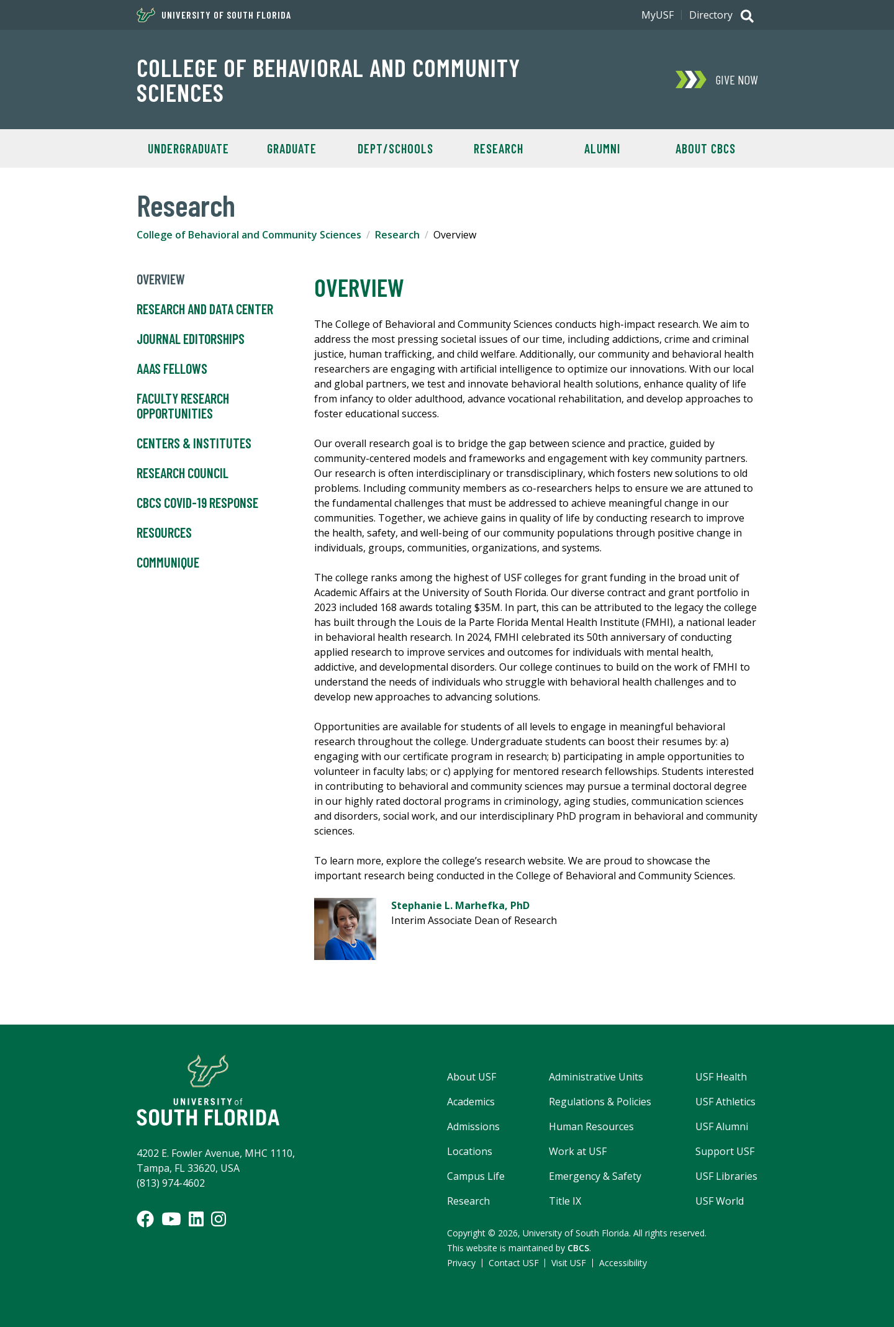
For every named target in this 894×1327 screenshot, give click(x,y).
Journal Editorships (191, 339)
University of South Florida (214, 15)
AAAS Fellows (172, 368)
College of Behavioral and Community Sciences (328, 79)
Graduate (292, 148)
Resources (164, 532)
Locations (469, 1151)
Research (498, 148)
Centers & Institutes (194, 443)
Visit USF (568, 1263)
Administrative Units (596, 1077)
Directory (711, 15)
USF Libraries (726, 1176)
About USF (471, 1077)
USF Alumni (721, 1126)
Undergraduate (188, 148)
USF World (719, 1201)
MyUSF (657, 15)
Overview (161, 279)
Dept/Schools (395, 148)
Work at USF (578, 1151)
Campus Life (476, 1176)
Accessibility (623, 1263)
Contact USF (514, 1263)
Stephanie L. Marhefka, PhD (460, 905)
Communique (168, 562)
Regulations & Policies (600, 1101)
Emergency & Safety (595, 1176)
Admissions (473, 1126)
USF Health (721, 1077)
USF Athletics (725, 1101)
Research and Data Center (205, 309)
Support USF (724, 1151)
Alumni (602, 148)
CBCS (578, 1248)
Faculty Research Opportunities (183, 406)
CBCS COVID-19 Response (197, 503)
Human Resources (591, 1126)
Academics (471, 1101)
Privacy (461, 1263)
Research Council (182, 473)
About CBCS (705, 148)
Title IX (565, 1201)
